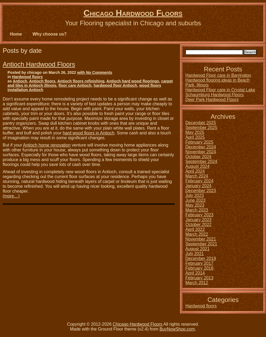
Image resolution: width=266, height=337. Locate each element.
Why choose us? (50, 34)
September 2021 (201, 244)
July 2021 (194, 253)
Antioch (20, 81)
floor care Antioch (75, 85)
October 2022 (198, 224)
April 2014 (195, 273)
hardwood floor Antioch (115, 85)
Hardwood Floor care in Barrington (218, 75)
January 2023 (198, 219)
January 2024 (198, 185)
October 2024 (198, 156)
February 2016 (199, 268)
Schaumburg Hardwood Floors (214, 94)
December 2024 (200, 147)
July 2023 (194, 195)
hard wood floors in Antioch (88, 133)
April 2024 (195, 171)
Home (16, 34)
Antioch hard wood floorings (132, 81)
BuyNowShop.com (177, 329)
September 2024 (201, 161)
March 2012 (196, 282)
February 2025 (199, 142)
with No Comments (94, 72)
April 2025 (195, 137)
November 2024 (200, 152)
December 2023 (200, 190)
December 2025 (200, 122)
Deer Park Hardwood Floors (212, 99)
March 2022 (196, 234)
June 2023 (195, 200)
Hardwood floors (27, 77)
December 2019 (200, 258)
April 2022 (195, 229)
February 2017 (199, 263)
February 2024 (199, 181)
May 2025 (194, 132)
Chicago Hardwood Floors (133, 13)
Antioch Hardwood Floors (39, 64)
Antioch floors (42, 81)
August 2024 (197, 166)
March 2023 (196, 210)
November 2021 (200, 239)
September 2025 (201, 127)
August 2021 (197, 248)
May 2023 (194, 205)
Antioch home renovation (47, 145)
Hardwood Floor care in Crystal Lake (220, 90)
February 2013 (199, 278)
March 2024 (196, 176)
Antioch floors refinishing (81, 81)
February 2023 (199, 215)
